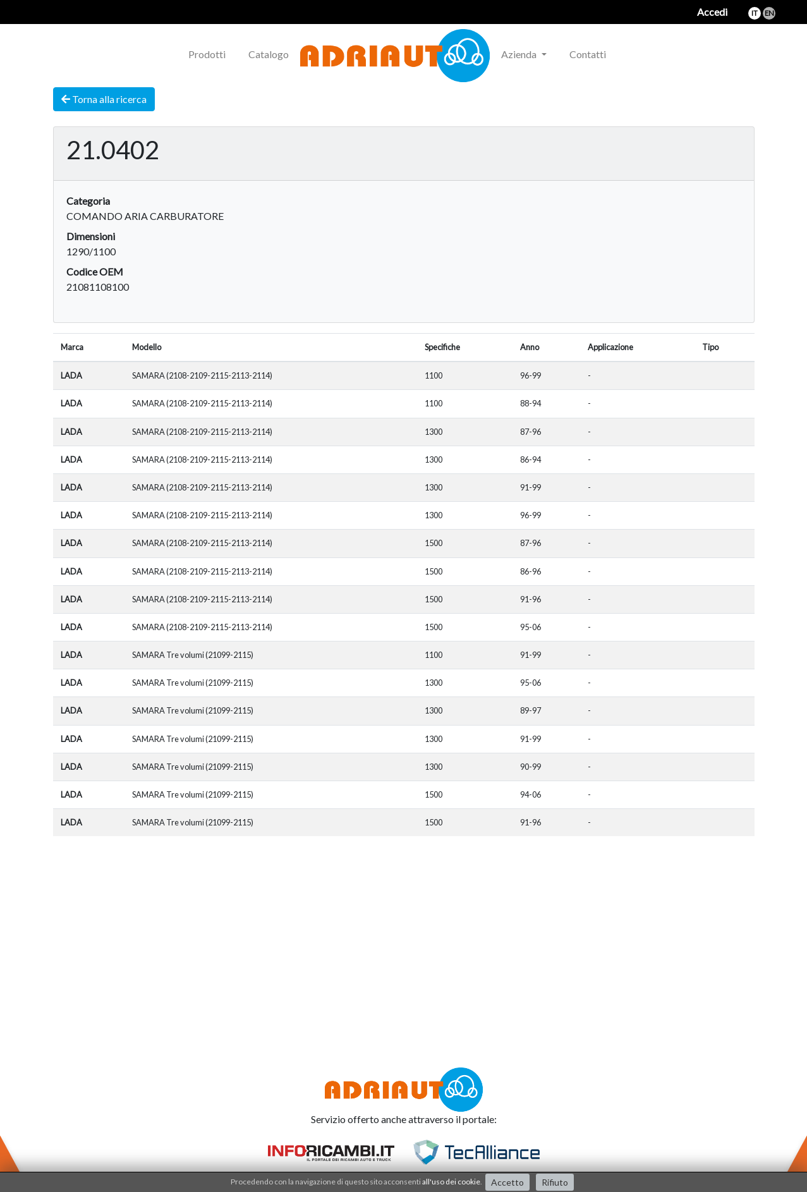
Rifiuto (555, 1182)
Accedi (712, 12)
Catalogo (268, 54)
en (769, 13)
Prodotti (207, 54)
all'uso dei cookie (451, 1181)
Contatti (587, 54)
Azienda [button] (519, 54)
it (754, 13)
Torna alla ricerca (104, 99)
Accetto (507, 1182)
